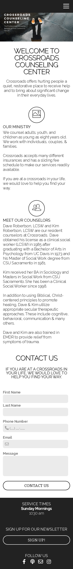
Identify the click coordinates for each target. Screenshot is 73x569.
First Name (12, 392)
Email (7, 437)
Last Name (12, 405)
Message (10, 453)
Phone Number (15, 421)
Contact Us (36, 485)
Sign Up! (36, 540)
